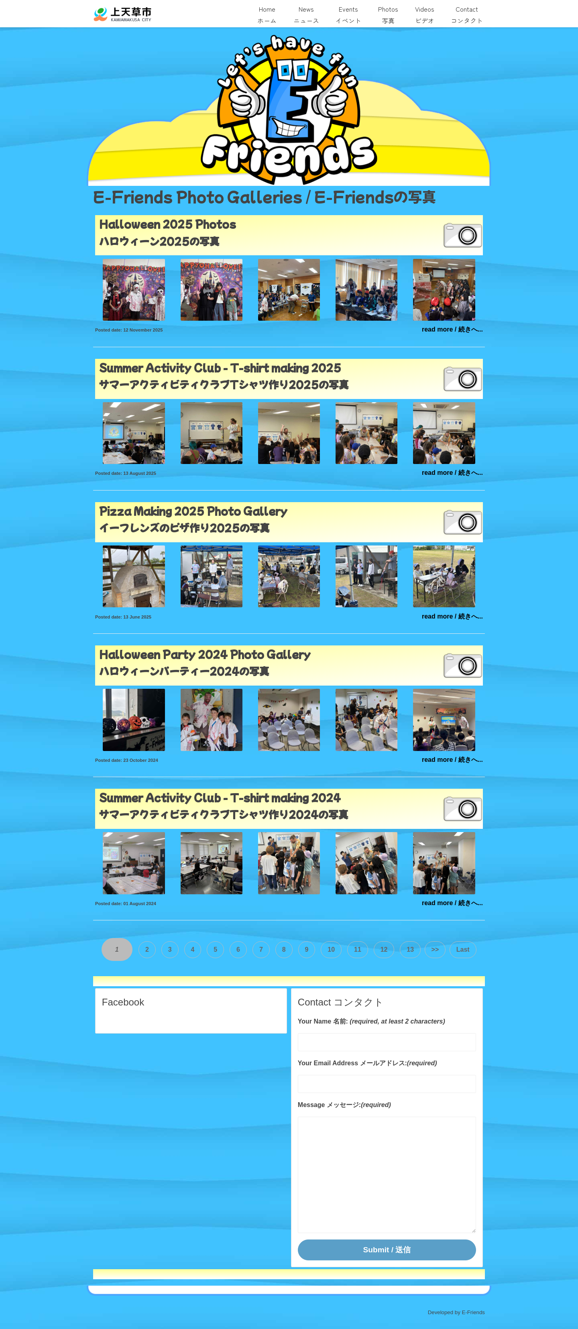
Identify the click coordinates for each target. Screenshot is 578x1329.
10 (331, 949)
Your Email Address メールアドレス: (352, 1062)
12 (383, 949)
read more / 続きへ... (452, 329)
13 (410, 949)
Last (462, 949)
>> (435, 949)
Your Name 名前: (323, 1021)
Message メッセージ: (329, 1104)
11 (357, 949)
